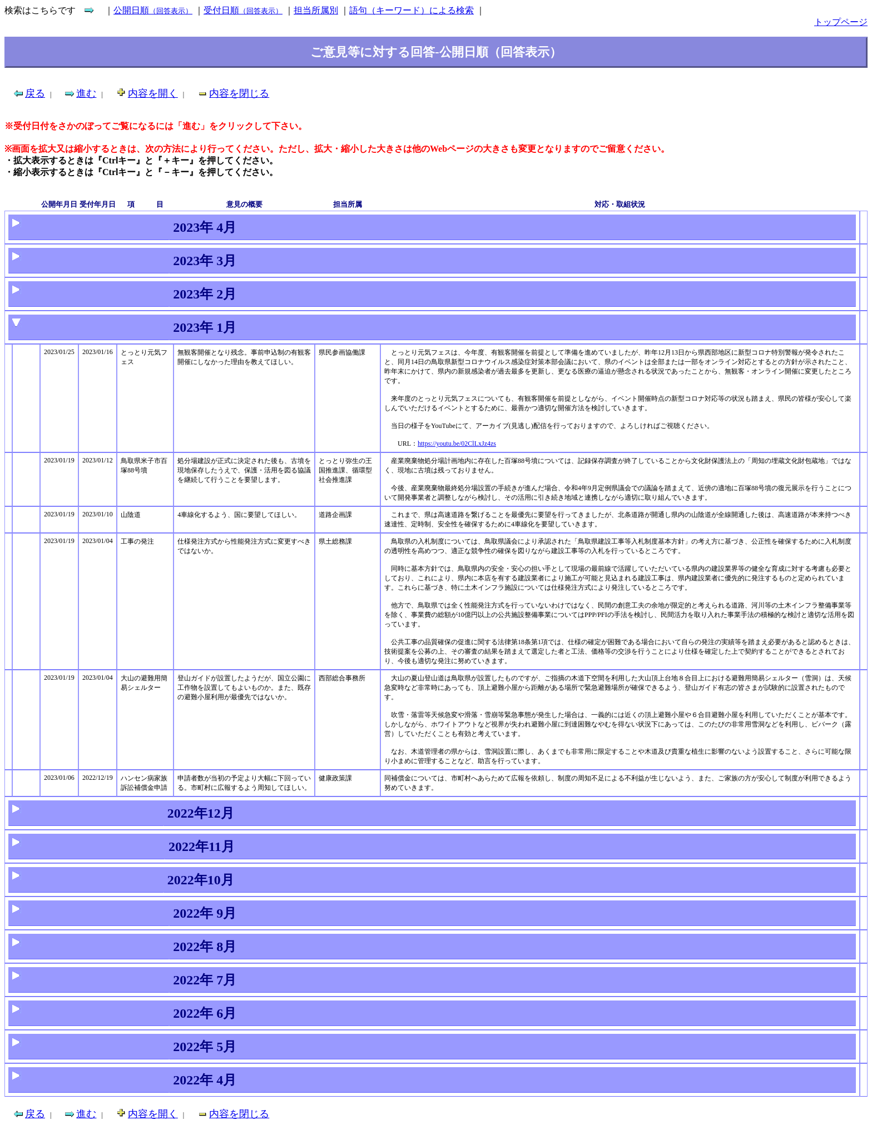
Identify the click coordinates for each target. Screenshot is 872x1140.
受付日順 (243, 10)
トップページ (841, 22)
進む (86, 93)
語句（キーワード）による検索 (411, 10)
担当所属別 (316, 10)
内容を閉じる (239, 93)
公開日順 (152, 10)
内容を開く (153, 93)
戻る (35, 93)
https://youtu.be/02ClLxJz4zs (457, 443)
